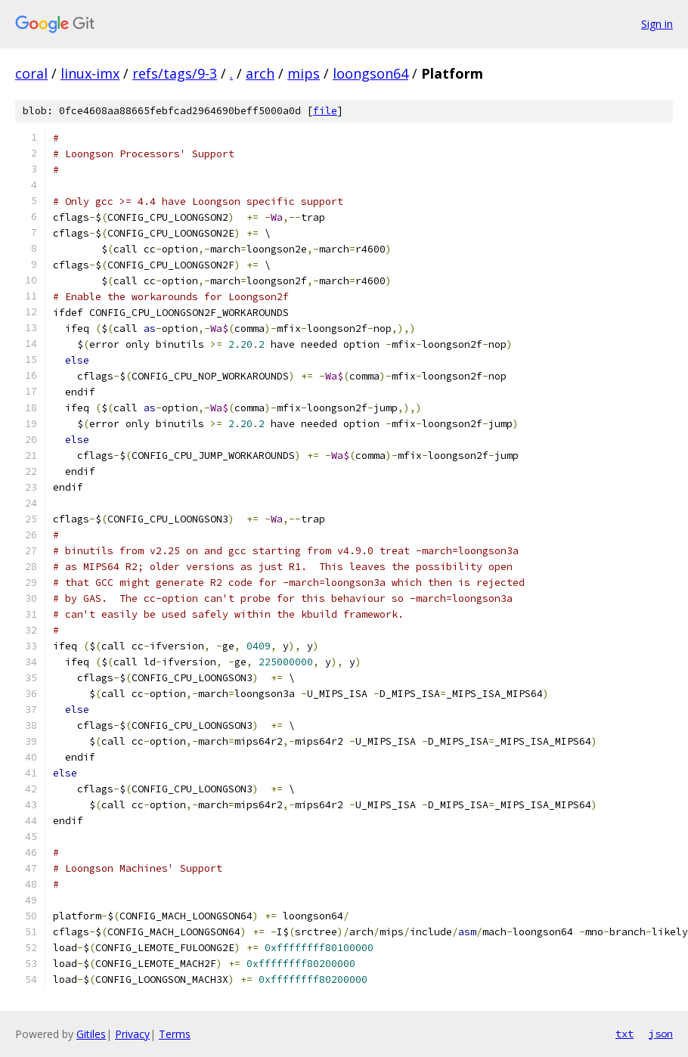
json (661, 1033)
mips (303, 73)
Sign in (657, 24)
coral (31, 73)
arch (260, 73)
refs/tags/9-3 (174, 73)
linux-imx (89, 73)
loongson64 (370, 73)
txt (624, 1033)
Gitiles (91, 1034)
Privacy (132, 1034)
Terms (175, 1034)
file (325, 110)
